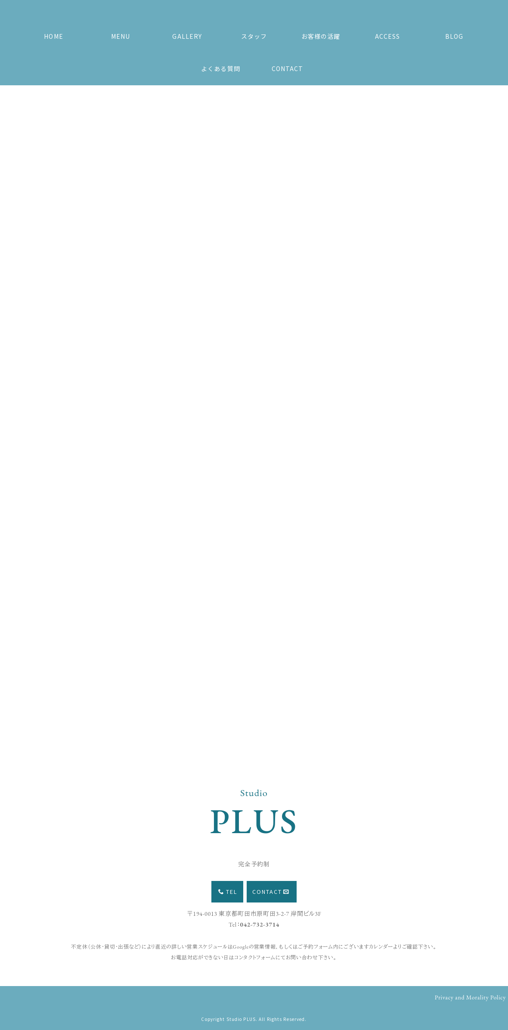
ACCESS (387, 36)
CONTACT (288, 68)
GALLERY (187, 36)
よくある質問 (220, 68)
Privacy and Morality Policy (470, 997)
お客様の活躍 (321, 36)
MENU (120, 36)
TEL (227, 891)
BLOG (454, 36)
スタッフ (254, 36)
